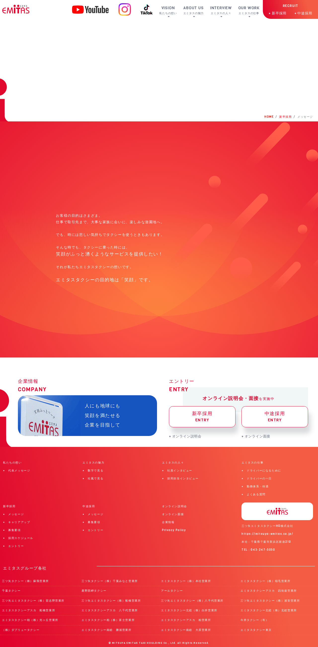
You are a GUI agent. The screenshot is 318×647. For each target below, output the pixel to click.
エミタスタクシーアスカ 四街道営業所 (268, 591)
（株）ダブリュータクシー (21, 630)
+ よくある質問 (253, 494)
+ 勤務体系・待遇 (255, 486)
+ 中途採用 (303, 13)
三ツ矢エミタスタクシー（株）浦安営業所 (270, 601)
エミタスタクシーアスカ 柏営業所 (186, 620)
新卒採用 (202, 416)
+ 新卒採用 (277, 13)
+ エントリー (13, 546)
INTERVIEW (222, 10)
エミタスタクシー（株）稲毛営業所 (265, 581)
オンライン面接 (173, 514)
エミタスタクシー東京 (256, 630)
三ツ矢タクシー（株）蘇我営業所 (25, 581)
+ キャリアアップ (16, 522)
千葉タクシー (11, 591)
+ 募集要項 (12, 530)
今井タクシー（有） (254, 620)
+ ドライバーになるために (261, 470)
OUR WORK (249, 10)
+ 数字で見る (92, 470)
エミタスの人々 (173, 463)
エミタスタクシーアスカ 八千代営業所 (109, 610)
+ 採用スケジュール (18, 538)
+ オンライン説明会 (185, 436)
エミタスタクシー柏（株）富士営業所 (108, 620)
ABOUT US (195, 10)
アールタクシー (172, 591)
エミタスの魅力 (93, 463)
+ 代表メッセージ (16, 470)
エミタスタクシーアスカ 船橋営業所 (28, 610)
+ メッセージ (13, 514)
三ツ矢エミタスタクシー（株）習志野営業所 (33, 601)
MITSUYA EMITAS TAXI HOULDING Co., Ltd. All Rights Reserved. (160, 643)
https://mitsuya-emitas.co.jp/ (267, 534)
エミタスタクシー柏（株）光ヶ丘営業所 (30, 620)
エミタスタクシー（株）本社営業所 (186, 581)
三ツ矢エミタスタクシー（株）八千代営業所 (192, 601)
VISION (170, 10)
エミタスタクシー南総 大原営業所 (186, 630)
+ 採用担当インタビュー (180, 478)
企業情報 (168, 522)
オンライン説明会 (174, 506)
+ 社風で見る (92, 478)
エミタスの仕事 (252, 463)
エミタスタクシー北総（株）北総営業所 (268, 610)
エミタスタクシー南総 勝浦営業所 (106, 630)
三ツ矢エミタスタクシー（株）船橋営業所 (111, 601)
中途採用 (275, 416)
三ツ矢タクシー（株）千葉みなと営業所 (109, 581)
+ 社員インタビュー (177, 470)
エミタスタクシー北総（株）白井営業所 (189, 610)
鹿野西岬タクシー (94, 591)
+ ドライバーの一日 (256, 478)
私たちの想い (12, 463)
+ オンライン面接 (255, 436)
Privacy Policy (174, 530)
